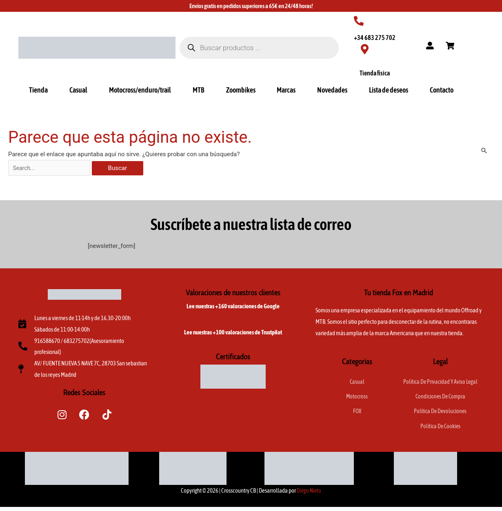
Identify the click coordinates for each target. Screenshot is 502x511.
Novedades (332, 90)
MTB (198, 90)
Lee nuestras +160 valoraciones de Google (233, 307)
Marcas (286, 90)
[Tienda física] (365, 49)
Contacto (441, 90)
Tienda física (375, 73)
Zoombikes (240, 90)
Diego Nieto (309, 494)
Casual (78, 90)
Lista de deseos (388, 90)
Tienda (38, 90)
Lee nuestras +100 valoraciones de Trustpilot (233, 333)
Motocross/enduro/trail (140, 90)
